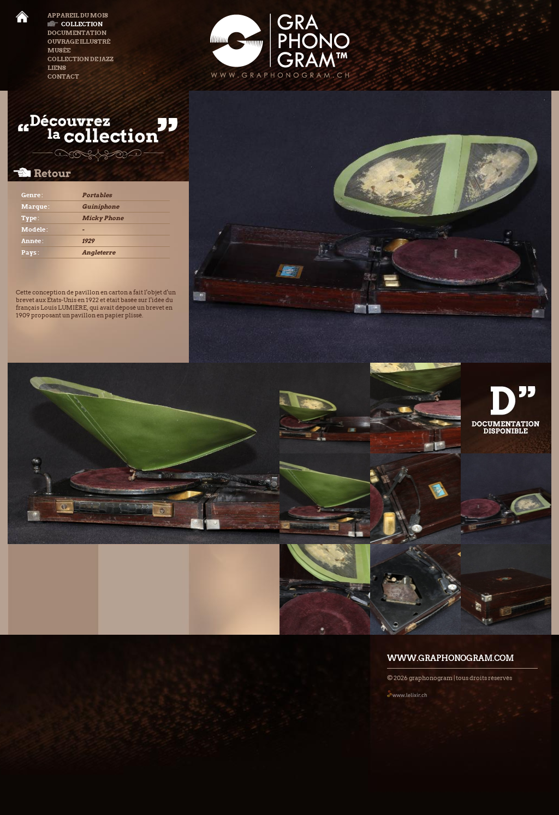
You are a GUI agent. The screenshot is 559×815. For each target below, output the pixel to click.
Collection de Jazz (80, 59)
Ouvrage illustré (78, 41)
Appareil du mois (77, 15)
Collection (75, 24)
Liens (56, 68)
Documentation (76, 33)
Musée (58, 50)
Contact (63, 76)
